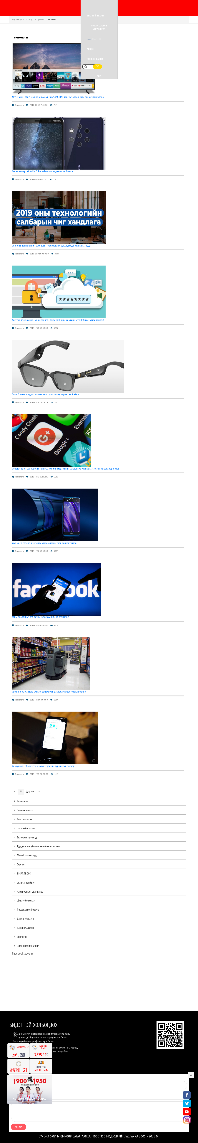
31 (21, 791)
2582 (55, 179)
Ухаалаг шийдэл (24, 882)
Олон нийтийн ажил (26, 946)
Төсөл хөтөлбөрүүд (26, 909)
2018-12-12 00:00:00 (39, 625)
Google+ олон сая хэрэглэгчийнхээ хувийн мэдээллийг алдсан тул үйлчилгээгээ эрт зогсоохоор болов (65, 468)
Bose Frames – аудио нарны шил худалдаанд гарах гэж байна (45, 394)
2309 (56, 551)
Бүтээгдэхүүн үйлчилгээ (89, 16)
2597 (56, 699)
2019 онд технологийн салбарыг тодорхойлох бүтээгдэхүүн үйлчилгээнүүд (51, 245)
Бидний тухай (57, 16)
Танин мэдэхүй (24, 927)
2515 (56, 402)
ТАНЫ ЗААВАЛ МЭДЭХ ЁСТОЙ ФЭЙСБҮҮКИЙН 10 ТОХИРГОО (40, 617)
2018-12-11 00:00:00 (39, 699)
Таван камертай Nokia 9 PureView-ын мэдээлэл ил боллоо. (43, 171)
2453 (56, 774)
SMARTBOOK (22, 873)
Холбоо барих (158, 16)
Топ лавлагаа (23, 819)
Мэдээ (137, 16)
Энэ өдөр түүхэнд (25, 837)
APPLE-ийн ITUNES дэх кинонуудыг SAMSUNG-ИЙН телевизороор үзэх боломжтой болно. (58, 97)
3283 (57, 253)
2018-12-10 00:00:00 (39, 774)
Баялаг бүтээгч (24, 918)
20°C (16, 1055)
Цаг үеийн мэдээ (24, 828)
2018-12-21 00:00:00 (39, 328)
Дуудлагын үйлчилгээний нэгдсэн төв (37, 846)
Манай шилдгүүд (25, 855)
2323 (55, 105)
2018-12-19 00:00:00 (39, 476)
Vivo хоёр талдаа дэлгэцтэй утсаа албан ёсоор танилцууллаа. (44, 543)
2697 (56, 328)
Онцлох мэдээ (23, 810)
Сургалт (20, 864)
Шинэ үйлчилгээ (24, 900)
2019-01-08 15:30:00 (39, 105)
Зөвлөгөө (20, 936)
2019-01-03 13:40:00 (38, 179)
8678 (56, 625)
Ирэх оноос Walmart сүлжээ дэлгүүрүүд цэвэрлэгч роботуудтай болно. (49, 691)
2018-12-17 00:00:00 (39, 551)
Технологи (19, 105)
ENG (184, 16)
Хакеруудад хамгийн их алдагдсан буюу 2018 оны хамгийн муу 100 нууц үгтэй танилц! (58, 320)
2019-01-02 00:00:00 (39, 253)
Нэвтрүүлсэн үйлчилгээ (28, 891)
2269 (56, 476)
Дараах (30, 791)
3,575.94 (40, 1055)
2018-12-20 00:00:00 (39, 402)
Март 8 (118, 16)
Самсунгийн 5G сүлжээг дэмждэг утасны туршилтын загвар (43, 766)
